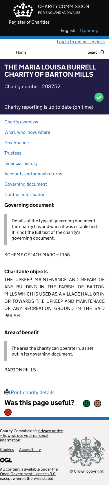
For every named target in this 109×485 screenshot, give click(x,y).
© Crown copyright (86, 471)
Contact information (25, 194)
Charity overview (21, 122)
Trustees (12, 153)
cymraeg (89, 30)
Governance (16, 142)
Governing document (25, 184)
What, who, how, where (27, 132)
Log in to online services (81, 41)
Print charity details (29, 392)
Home (21, 52)
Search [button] (96, 52)
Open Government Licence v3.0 (28, 473)
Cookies (7, 449)
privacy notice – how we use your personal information (31, 435)
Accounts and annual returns (33, 173)
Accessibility (30, 449)
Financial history (20, 163)
